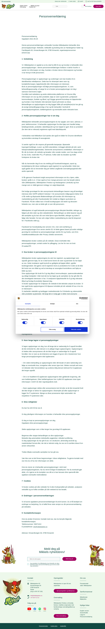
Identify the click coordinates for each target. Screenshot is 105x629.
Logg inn (82, 614)
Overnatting (23, 7)
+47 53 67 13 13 (35, 597)
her (38, 221)
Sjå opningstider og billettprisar (66, 591)
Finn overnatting (61, 616)
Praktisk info (32, 7)
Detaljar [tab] (52, 303)
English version (84, 610)
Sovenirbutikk (84, 612)
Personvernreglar (43, 626)
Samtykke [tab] (28, 303)
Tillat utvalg (52, 329)
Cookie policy (54, 626)
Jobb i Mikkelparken (86, 585)
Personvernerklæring (86, 616)
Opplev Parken (23, 5)
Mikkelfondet (83, 597)
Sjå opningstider (6, 1)
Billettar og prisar (35, 5)
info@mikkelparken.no (41, 527)
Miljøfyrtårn (83, 599)
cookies (26, 246)
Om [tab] (77, 303)
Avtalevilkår (63, 626)
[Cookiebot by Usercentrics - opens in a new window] (80, 298)
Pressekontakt (84, 583)
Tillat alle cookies (76, 329)
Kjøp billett (98, 6)
